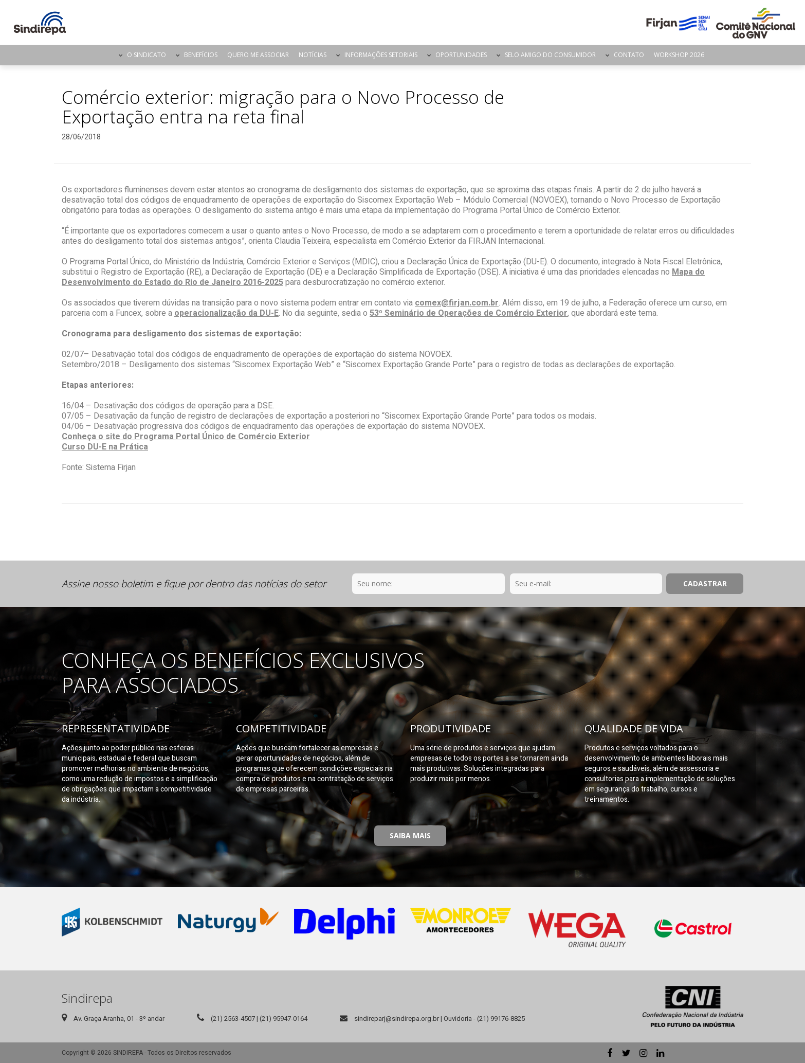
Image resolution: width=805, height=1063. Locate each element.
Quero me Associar (258, 54)
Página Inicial (105, 55)
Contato (629, 54)
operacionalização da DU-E (226, 313)
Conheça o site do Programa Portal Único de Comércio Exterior (186, 436)
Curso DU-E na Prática (105, 447)
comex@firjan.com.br (457, 303)
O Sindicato (146, 54)
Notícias (312, 54)
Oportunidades (461, 54)
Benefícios (200, 54)
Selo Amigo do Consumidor (550, 54)
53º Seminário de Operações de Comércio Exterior (469, 313)
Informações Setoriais (380, 54)
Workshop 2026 (679, 54)
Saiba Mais (410, 835)
